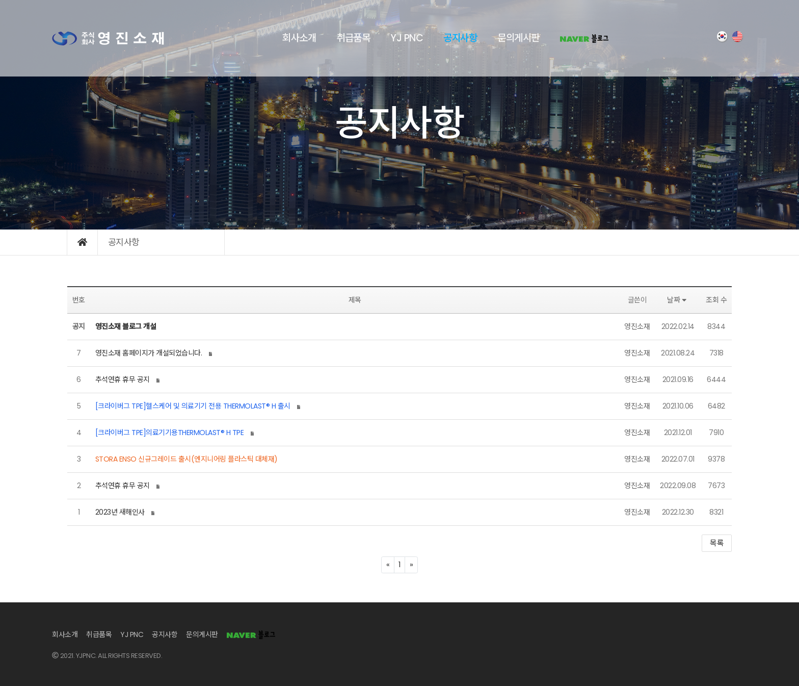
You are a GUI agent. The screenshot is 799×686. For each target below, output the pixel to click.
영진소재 (637, 326)
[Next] (411, 564)
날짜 (678, 300)
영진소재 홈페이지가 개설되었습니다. (148, 353)
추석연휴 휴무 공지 (122, 379)
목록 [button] (717, 543)
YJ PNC (406, 38)
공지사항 (460, 38)
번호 (78, 300)
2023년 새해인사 (120, 512)
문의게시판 (518, 38)
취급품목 (353, 38)
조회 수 (716, 300)
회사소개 (299, 38)
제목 (355, 300)
